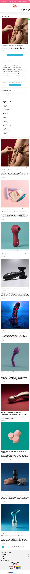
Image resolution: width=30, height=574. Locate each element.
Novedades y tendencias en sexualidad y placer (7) (13, 67)
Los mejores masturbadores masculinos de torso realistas (13, 452)
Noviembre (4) (6, 128)
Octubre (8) (6, 112)
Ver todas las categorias (15, 84)
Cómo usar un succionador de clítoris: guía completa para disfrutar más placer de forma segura (14, 251)
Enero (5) (5, 124)
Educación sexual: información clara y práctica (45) (13, 69)
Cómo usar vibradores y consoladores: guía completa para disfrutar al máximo (14, 209)
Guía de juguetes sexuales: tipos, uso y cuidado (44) (13, 63)
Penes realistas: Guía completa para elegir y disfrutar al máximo (14, 330)
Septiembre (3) (6, 130)
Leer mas (3, 50)
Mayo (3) (5, 118)
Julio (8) (5, 116)
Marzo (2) (6, 103)
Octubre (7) (6, 129)
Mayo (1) (5, 102)
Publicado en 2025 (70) (7, 108)
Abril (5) (5, 120)
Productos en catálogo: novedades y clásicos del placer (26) (14, 77)
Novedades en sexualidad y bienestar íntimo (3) (12, 75)
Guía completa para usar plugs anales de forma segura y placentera (14, 288)
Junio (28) (6, 134)
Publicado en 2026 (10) (7, 101)
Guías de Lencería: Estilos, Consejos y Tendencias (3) (13, 80)
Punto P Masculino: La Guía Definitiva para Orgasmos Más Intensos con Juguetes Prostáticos (14, 372)
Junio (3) (5, 117)
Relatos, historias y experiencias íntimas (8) (11, 73)
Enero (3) (5, 106)
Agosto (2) (6, 132)
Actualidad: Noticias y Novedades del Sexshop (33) (12, 82)
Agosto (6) (6, 114)
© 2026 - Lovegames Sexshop (15, 570)
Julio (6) (5, 133)
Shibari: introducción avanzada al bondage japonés (14, 45)
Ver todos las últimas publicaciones (15, 55)
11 (22, 546)
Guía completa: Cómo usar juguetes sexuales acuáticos (12, 533)
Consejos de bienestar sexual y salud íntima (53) (12, 65)
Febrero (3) (6, 122)
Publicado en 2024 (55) (7, 125)
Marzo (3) (6, 121)
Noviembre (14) (6, 110)
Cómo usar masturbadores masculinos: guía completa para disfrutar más (14, 492)
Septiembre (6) (6, 113)
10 (20, 546)
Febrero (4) (6, 105)
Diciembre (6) (6, 109)
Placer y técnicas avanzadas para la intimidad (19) (12, 71)
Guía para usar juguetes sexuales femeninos (12, 412)
